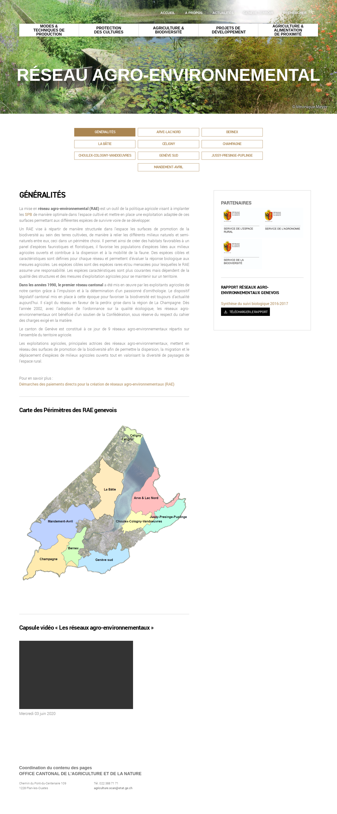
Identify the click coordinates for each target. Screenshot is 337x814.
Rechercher (298, 12)
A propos (194, 13)
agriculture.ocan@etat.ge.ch (113, 788)
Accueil (167, 13)
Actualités (223, 13)
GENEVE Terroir (258, 13)
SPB (29, 214)
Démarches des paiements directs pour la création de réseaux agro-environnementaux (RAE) (96, 384)
